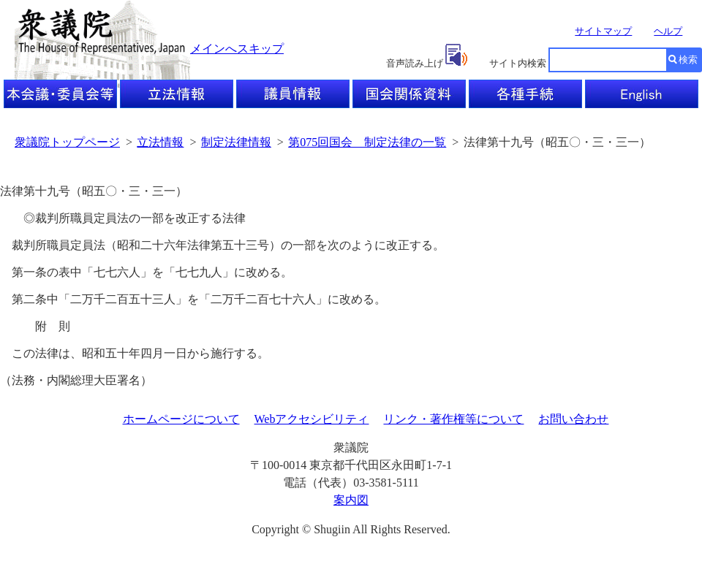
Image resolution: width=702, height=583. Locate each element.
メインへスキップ (237, 48)
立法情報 (160, 142)
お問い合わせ (573, 419)
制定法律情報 (236, 142)
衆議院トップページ (67, 142)
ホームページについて (181, 419)
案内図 (351, 500)
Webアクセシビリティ (311, 419)
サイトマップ (603, 31)
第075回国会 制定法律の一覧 (367, 142)
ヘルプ (668, 31)
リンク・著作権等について (453, 419)
